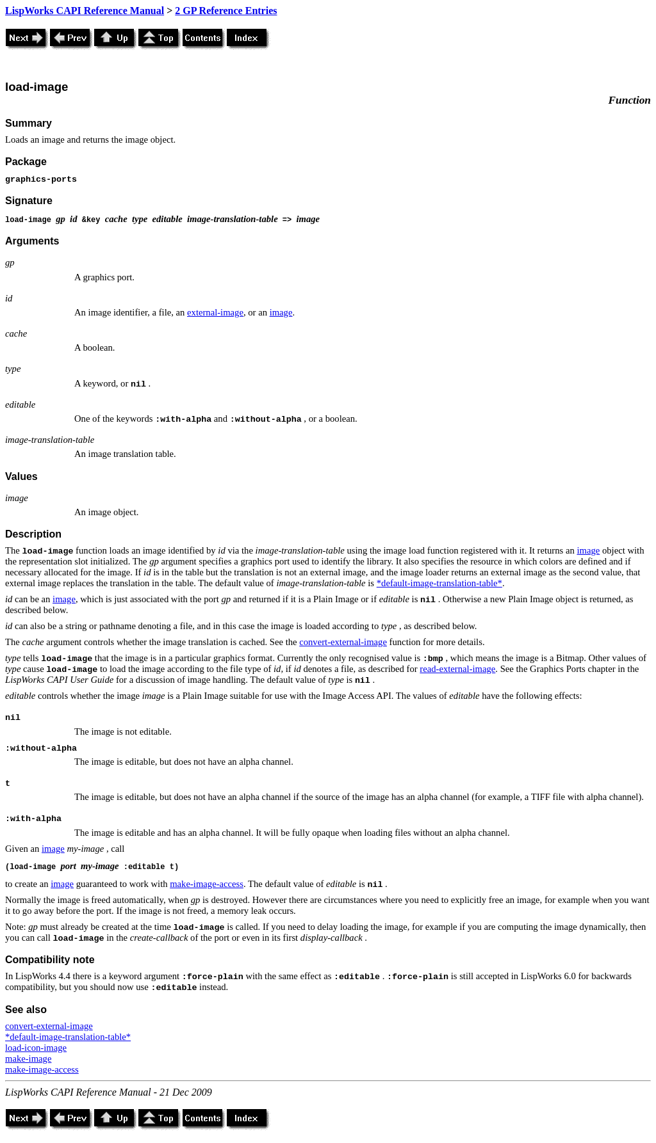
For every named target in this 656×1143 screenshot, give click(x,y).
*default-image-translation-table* (439, 583)
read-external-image (457, 669)
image (281, 312)
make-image (28, 1058)
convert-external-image (343, 642)
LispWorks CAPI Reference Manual (84, 10)
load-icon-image (36, 1048)
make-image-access (206, 884)
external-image (215, 312)
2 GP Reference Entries (226, 10)
